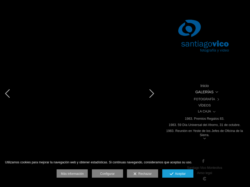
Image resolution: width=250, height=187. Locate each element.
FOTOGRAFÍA (204, 99)
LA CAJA (204, 111)
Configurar (107, 174)
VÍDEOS (204, 105)
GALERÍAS (204, 92)
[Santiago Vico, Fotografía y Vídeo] (204, 39)
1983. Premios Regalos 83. (204, 119)
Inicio (204, 86)
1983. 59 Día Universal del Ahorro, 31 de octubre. (205, 125)
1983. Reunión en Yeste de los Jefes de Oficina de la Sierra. (204, 133)
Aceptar (178, 174)
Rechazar (142, 174)
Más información (72, 174)
